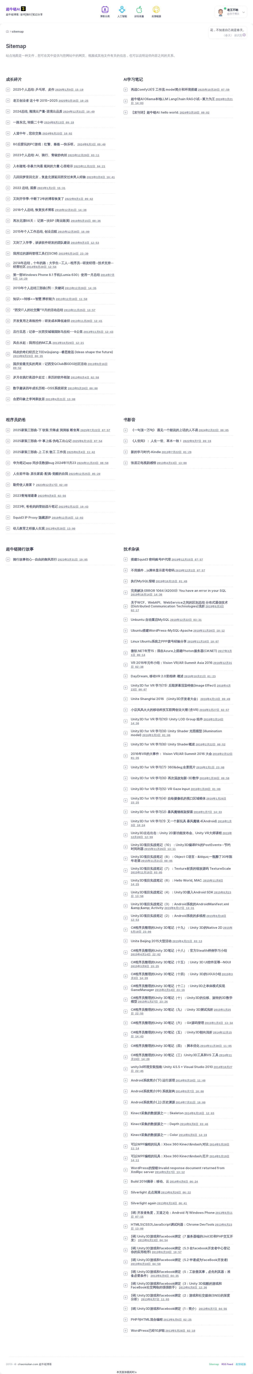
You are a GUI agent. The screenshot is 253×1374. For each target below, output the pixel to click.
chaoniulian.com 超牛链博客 (35, 1364)
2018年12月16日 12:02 (67, 517)
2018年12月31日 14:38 (70, 210)
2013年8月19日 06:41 (172, 1203)
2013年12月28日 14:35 (80, 288)
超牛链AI (13, 9)
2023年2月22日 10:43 (73, 506)
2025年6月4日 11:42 (81, 452)
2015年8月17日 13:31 (179, 908)
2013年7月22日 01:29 (177, 452)
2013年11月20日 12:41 (86, 321)
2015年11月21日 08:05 (157, 861)
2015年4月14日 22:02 (146, 954)
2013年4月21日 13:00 (60, 399)
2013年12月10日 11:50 (71, 299)
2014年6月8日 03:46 (194, 1124)
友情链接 (241, 1364)
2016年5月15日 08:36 (86, 221)
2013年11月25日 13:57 (79, 310)
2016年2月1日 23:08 (210, 767)
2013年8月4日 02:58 (85, 377)
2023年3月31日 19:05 (73, 559)
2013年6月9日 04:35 (165, 1276)
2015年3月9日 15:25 (145, 966)
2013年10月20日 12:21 (68, 343)
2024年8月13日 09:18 (59, 122)
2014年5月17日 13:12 (170, 1172)
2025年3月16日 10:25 (73, 101)
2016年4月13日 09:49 (215, 699)
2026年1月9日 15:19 (69, 89)
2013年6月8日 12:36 (193, 1287)
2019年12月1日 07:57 (190, 570)
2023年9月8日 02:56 (52, 496)
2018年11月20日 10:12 (209, 630)
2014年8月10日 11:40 (191, 1080)
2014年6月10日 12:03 (199, 1113)
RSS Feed (227, 1364)
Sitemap (214, 1364)
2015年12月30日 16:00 (73, 231)
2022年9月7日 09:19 (197, 441)
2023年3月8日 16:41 (101, 177)
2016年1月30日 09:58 (214, 778)
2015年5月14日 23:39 (73, 253)
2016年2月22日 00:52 (211, 744)
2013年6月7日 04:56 (213, 1309)
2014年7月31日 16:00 (191, 1102)
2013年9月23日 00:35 (28, 356)
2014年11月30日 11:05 (216, 1046)
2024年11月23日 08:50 (92, 463)
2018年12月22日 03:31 (186, 620)
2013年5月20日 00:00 (83, 388)
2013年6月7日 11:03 (155, 1299)
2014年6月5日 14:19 (193, 1135)
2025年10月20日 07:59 (213, 89)
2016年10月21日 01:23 (200, 676)
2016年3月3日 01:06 (156, 735)
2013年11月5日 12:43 (98, 332)
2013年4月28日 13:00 (60, 528)
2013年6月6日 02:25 (177, 1319)
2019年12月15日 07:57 (187, 559)
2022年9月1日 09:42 (79, 199)
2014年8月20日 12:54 (41, 267)
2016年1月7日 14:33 (208, 812)
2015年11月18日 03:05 (146, 872)
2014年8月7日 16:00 (190, 1091)
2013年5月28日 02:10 (180, 1331)
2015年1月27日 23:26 (153, 1001)
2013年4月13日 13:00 (172, 463)
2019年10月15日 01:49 (171, 581)
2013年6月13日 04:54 (153, 1240)
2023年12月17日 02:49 (51, 485)
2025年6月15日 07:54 (87, 441)
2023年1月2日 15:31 (51, 188)
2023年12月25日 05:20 (84, 474)
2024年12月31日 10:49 (78, 111)
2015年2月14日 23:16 (170, 990)
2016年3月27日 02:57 (214, 710)
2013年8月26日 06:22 (176, 1192)
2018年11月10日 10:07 (203, 641)
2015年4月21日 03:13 (187, 941)
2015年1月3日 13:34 (219, 1023)
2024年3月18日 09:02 (195, 112)
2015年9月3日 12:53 (85, 243)
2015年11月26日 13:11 (160, 849)
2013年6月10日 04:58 (146, 1264)
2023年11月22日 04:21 (89, 166)
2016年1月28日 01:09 (206, 789)
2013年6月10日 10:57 (167, 1252)
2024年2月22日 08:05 (214, 430)
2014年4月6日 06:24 (184, 1181)
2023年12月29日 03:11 (83, 155)
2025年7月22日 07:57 (95, 430)
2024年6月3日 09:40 (91, 144)
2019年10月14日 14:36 (146, 594)
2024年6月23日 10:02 (57, 133)
